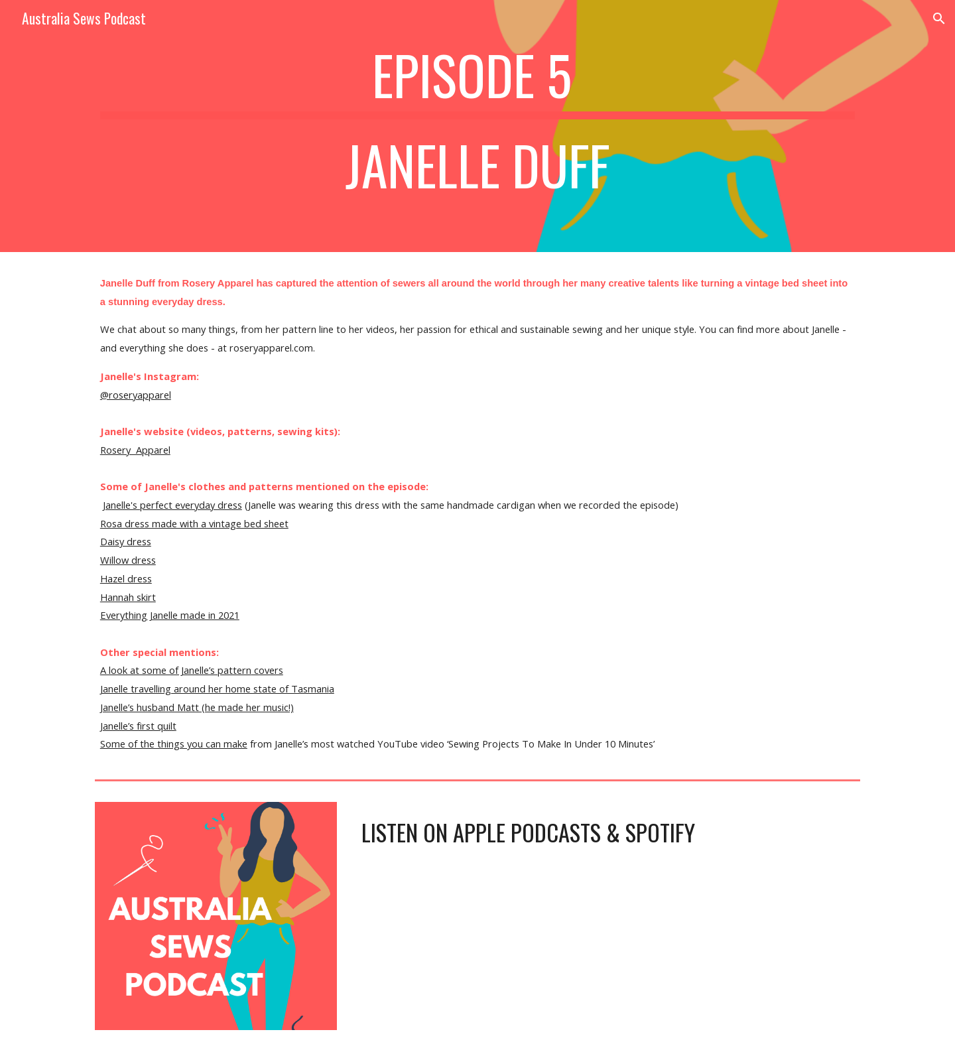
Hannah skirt (128, 597)
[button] (939, 18)
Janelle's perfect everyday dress (172, 504)
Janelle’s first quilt (138, 725)
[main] (477, 126)
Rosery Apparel (135, 449)
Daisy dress (125, 541)
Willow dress (128, 559)
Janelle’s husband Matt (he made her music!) (197, 707)
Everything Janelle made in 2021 (169, 614)
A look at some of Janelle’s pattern (175, 670)
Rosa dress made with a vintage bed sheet (194, 523)
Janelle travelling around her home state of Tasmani (214, 688)
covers (267, 670)
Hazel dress (126, 578)
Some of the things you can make (173, 743)
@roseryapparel (135, 394)
